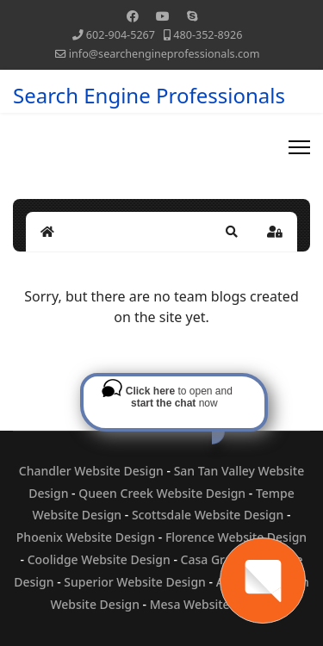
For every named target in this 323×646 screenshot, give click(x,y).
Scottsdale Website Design (207, 514)
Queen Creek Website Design (161, 493)
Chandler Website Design (91, 471)
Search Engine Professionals (149, 95)
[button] (231, 231)
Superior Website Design (135, 582)
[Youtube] (163, 16)
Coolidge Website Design (99, 559)
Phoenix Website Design (85, 537)
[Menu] (299, 147)
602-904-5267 (120, 35)
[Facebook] (133, 16)
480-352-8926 (207, 35)
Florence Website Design (236, 537)
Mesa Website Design (211, 604)
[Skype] (192, 16)
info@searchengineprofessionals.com (164, 54)
